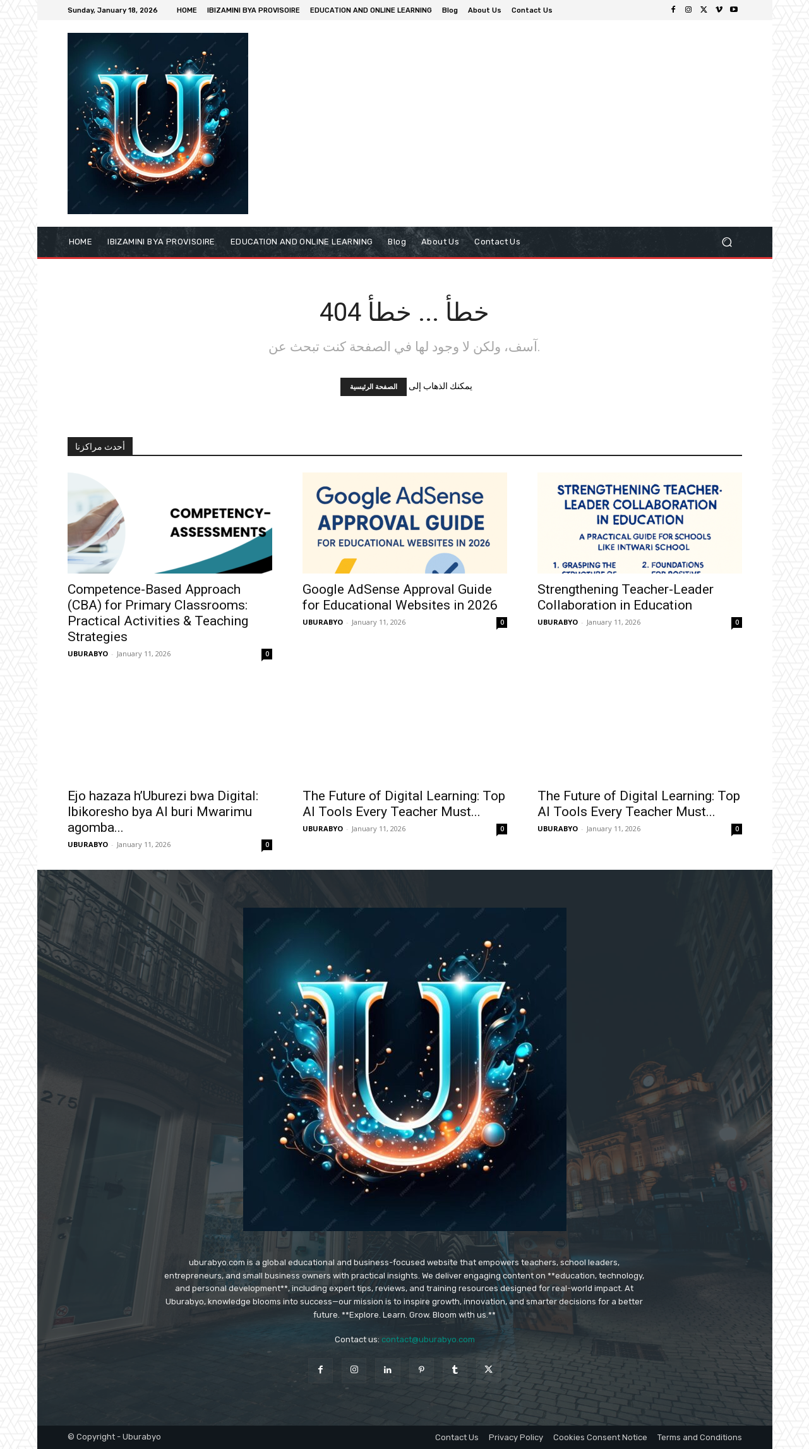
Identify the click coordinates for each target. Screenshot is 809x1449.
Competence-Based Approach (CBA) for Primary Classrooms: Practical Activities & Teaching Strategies (158, 613)
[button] (727, 241)
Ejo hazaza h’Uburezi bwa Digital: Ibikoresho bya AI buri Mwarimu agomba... (163, 811)
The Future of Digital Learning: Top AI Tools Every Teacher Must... (404, 803)
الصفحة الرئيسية (373, 387)
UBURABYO (88, 653)
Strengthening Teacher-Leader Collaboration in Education (625, 597)
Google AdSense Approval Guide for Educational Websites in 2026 (400, 597)
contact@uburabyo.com (428, 1339)
